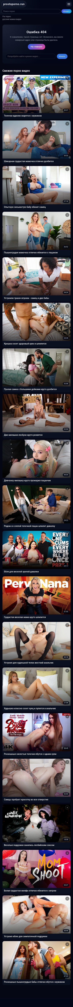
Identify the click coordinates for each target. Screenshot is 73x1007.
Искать (66, 11)
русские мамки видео (11, 19)
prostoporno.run (14, 4)
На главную (36, 46)
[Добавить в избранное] (67, 78)
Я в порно (6, 16)
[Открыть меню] (68, 4)
